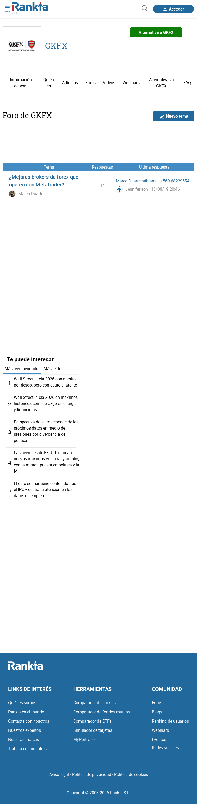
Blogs (157, 712)
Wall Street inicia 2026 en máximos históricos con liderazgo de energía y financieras (46, 403)
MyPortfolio (84, 739)
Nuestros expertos (24, 730)
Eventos (159, 739)
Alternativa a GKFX (156, 32)
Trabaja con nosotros (27, 748)
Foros (90, 83)
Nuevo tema (174, 116)
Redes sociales (165, 747)
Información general (21, 83)
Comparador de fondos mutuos (101, 712)
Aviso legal (59, 774)
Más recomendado (21, 368)
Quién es (48, 83)
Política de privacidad (91, 774)
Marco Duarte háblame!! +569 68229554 (152, 181)
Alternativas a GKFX (161, 83)
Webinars (131, 83)
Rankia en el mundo (26, 712)
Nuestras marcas (23, 739)
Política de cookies (131, 774)
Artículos (70, 83)
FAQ (187, 83)
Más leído (52, 368)
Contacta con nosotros (28, 721)
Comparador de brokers (94, 702)
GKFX (56, 45)
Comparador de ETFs (92, 721)
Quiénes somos (22, 702)
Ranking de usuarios (170, 721)
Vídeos (109, 83)
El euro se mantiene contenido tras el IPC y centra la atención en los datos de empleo (45, 489)
